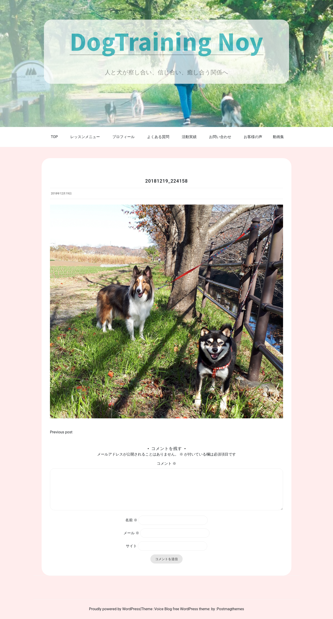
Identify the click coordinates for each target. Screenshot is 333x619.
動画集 (278, 137)
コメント (166, 463)
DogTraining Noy (166, 41)
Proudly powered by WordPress (114, 609)
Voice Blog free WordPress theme (181, 609)
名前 (131, 520)
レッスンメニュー (85, 137)
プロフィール (123, 137)
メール (131, 533)
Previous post (61, 432)
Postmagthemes (230, 609)
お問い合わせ (220, 137)
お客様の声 (253, 137)
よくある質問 (158, 137)
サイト (131, 546)
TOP (54, 137)
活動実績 (189, 137)
